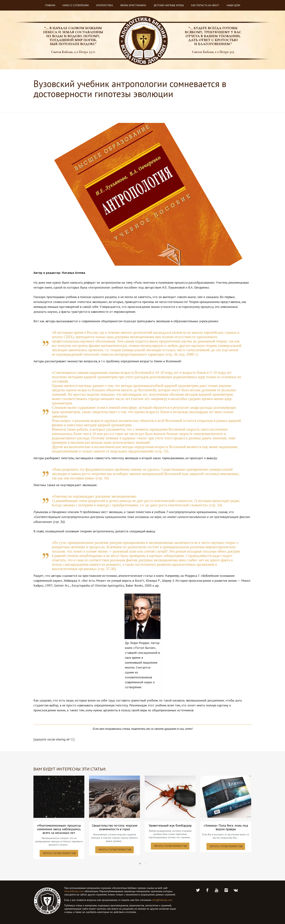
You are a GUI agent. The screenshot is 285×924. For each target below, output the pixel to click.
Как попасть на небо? (205, 5)
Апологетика (104, 5)
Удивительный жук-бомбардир (170, 825)
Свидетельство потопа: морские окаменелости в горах (114, 827)
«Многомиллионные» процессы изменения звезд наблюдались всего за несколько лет (59, 829)
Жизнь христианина (133, 5)
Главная (50, 5)
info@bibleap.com (162, 900)
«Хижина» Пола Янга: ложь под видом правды (226, 827)
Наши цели (233, 5)
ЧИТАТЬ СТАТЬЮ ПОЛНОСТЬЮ (59, 853)
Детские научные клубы (169, 5)
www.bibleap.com (74, 891)
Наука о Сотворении (76, 5)
